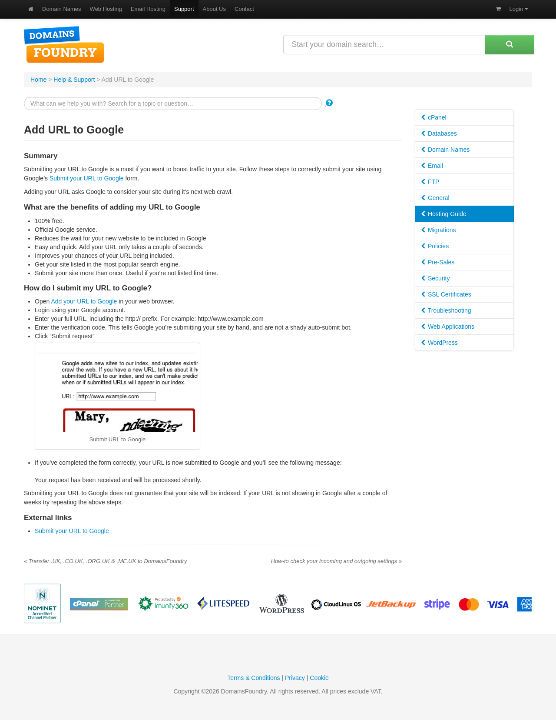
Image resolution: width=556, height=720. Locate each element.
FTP (430, 181)
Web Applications (447, 326)
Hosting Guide (444, 213)
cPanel (434, 117)
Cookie (319, 677)
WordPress (439, 342)
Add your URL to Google (84, 301)
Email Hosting (148, 9)
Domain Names (61, 9)
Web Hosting (106, 9)
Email (432, 165)
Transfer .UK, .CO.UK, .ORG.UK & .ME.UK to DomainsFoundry (105, 561)
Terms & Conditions (253, 677)
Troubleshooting (446, 310)
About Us (214, 9)
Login (519, 9)
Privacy (295, 677)
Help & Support (74, 79)
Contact (244, 9)
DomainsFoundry (64, 44)
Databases (439, 133)
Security (435, 278)
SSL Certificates (446, 294)
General (435, 197)
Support (184, 9)
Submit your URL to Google (87, 178)
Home (38, 79)
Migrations (438, 230)
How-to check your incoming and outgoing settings (336, 561)
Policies (435, 246)
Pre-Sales (437, 262)
